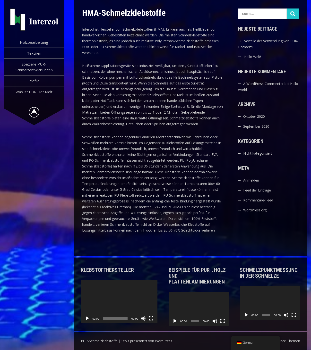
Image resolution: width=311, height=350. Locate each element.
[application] (119, 302)
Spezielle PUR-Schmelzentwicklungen (34, 67)
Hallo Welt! (252, 56)
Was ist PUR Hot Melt (34, 91)
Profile (34, 80)
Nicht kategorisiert (257, 153)
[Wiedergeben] (87, 318)
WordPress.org (255, 210)
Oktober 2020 (254, 116)
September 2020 (256, 126)
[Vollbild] (151, 318)
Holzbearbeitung (34, 42)
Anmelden (251, 180)
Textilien (34, 53)
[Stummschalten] (143, 318)
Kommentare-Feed (258, 200)
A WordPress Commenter (263, 83)
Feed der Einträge (257, 190)
